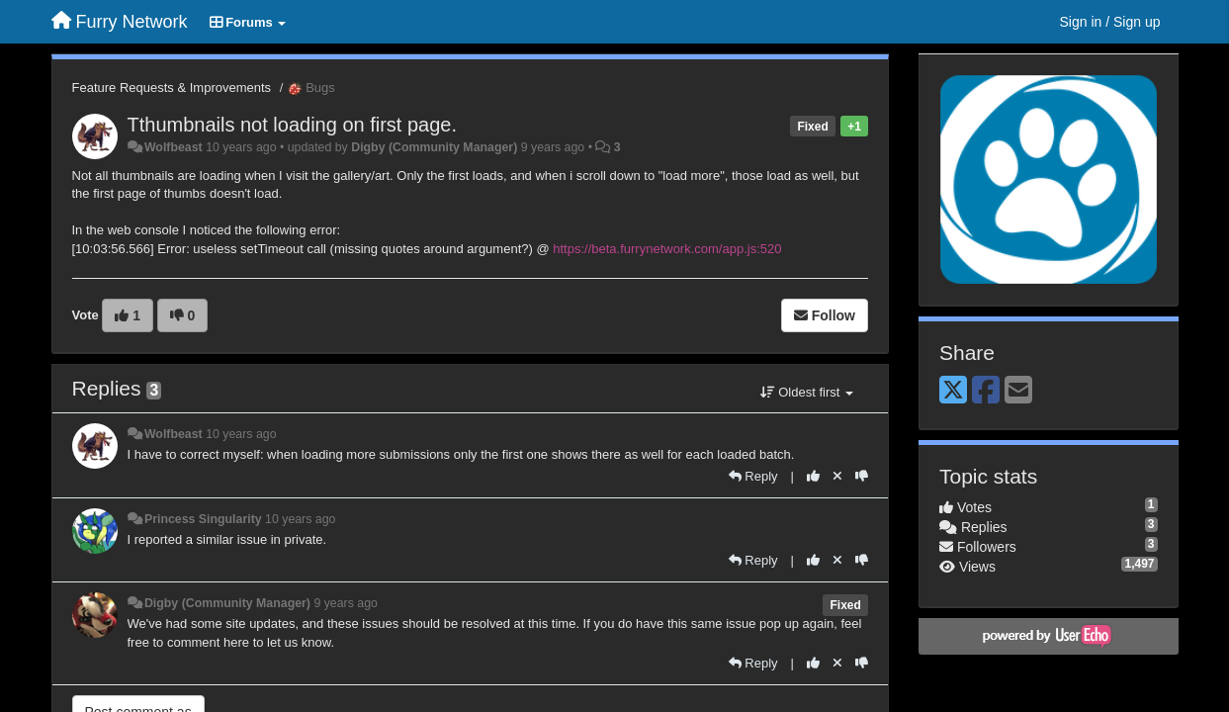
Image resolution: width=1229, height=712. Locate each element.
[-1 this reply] (861, 476)
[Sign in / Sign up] (1110, 22)
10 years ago (241, 434)
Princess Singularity (203, 519)
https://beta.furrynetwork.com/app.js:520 (667, 248)
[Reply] (753, 476)
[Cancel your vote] (837, 476)
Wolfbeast (173, 147)
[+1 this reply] (813, 476)
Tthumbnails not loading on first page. (293, 124)
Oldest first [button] (806, 392)
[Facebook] (986, 391)
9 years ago (345, 603)
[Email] (1018, 391)
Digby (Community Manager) (434, 147)
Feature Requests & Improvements (172, 87)
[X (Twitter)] (953, 391)
